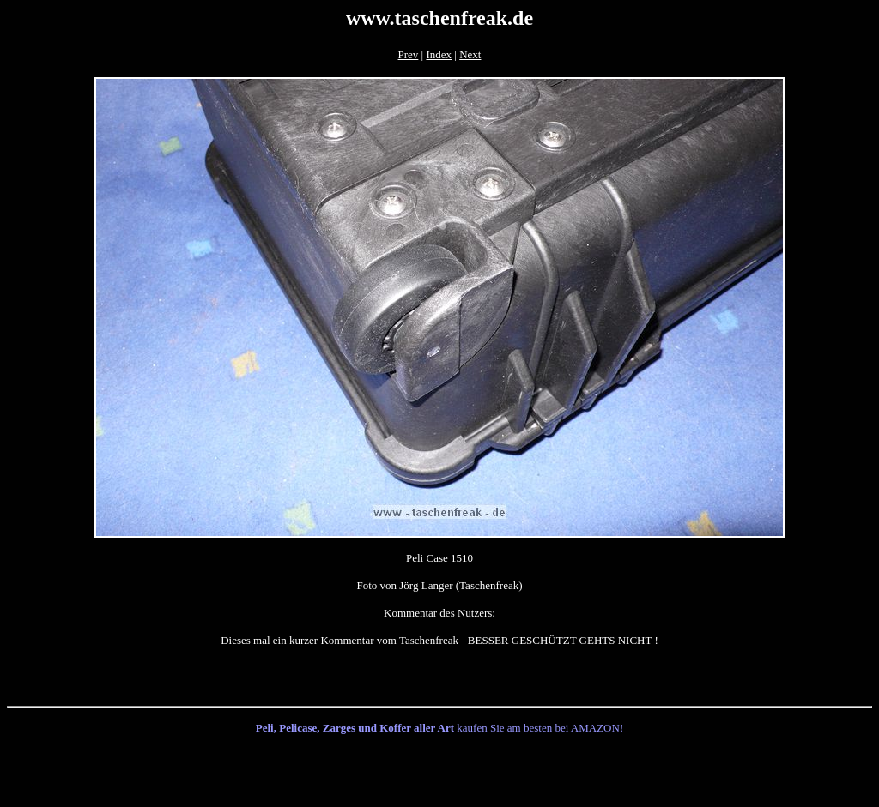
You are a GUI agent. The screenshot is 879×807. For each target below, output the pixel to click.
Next (470, 54)
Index (439, 54)
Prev (408, 54)
